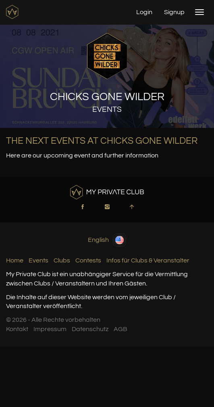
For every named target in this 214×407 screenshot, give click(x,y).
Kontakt (17, 329)
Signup (174, 12)
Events (38, 260)
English (107, 240)
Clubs (62, 260)
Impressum (49, 329)
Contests (88, 260)
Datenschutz (90, 329)
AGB (120, 329)
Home (14, 260)
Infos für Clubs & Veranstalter (147, 260)
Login (144, 12)
